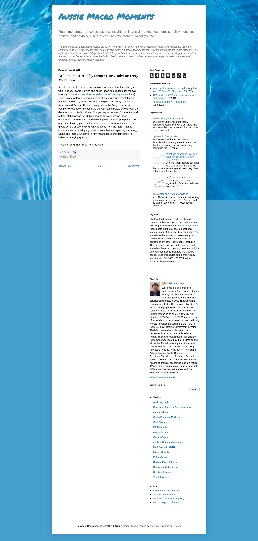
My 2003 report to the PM (166, 502)
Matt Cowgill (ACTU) (164, 447)
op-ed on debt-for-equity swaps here (104, 94)
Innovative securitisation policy (168, 498)
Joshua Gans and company (168, 442)
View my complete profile (163, 377)
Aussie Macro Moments (106, 16)
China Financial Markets (166, 417)
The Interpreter (161, 477)
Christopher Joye (174, 283)
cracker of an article (77, 87)
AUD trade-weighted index (180, 177)
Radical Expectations (165, 462)
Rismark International (164, 494)
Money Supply (161, 452)
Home (100, 166)
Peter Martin (160, 457)
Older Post (133, 166)
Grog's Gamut (161, 437)
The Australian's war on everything (170, 194)
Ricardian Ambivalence (166, 467)
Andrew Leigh (161, 402)
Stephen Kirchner (163, 472)
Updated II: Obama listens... (167, 136)
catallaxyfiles (160, 412)
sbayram (154, 526)
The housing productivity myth (168, 118)
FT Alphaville (160, 427)
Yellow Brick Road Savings (166, 490)
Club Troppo (160, 422)
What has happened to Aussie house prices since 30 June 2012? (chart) (175, 90)
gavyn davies (160, 432)
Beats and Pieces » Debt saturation (172, 407)
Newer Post (65, 166)
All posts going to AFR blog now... (170, 102)
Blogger (177, 526)
